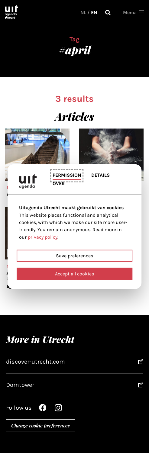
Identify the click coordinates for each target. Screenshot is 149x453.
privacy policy (42, 237)
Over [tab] (59, 183)
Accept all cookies (74, 274)
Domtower (20, 384)
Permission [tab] (67, 175)
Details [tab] (100, 175)
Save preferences (74, 256)
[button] (141, 13)
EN (94, 12)
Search (108, 12)
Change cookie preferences (40, 425)
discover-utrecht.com (35, 361)
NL (83, 12)
